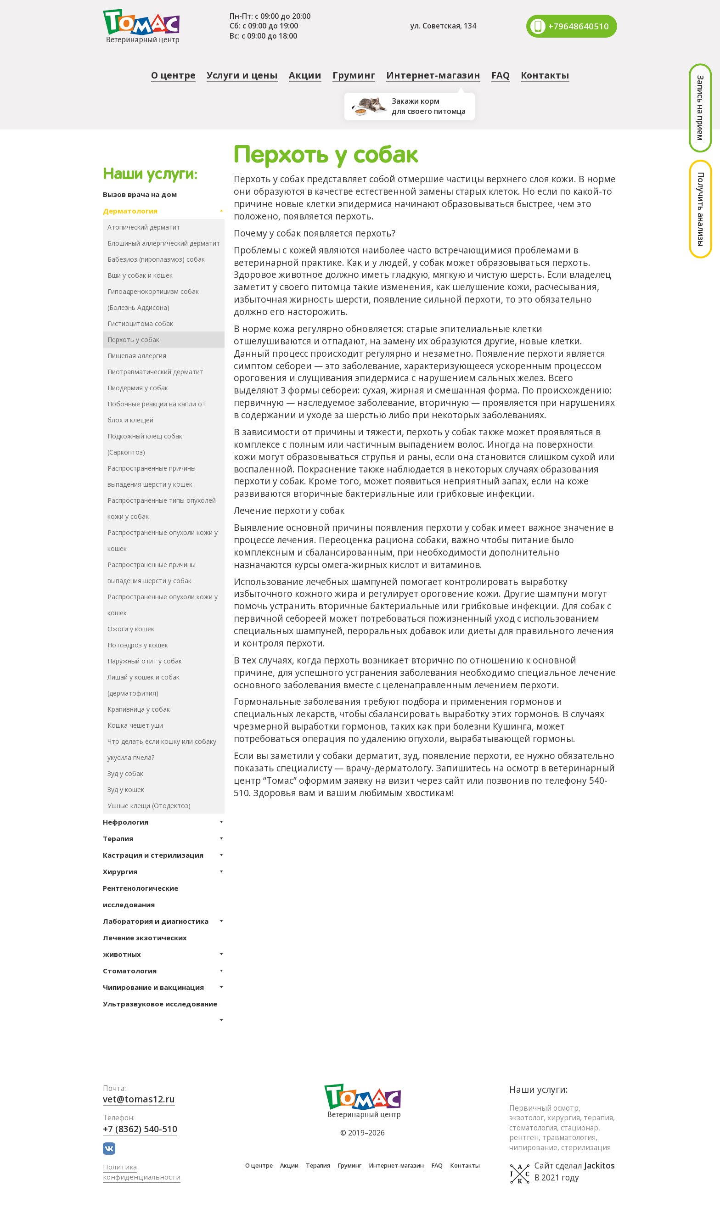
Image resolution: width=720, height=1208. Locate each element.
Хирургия (164, 871)
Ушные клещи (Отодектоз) (149, 805)
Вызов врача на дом (140, 194)
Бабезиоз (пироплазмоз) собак (156, 259)
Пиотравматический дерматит (155, 371)
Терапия (164, 838)
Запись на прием (700, 107)
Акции (305, 75)
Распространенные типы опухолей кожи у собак (161, 508)
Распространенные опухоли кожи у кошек (162, 540)
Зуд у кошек (125, 789)
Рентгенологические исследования (140, 896)
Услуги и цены (242, 75)
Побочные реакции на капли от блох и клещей (156, 411)
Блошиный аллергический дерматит (163, 243)
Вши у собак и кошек (140, 275)
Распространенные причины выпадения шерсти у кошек (151, 476)
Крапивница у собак (138, 709)
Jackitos (599, 1165)
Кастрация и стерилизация (164, 855)
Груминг (353, 75)
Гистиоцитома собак (140, 323)
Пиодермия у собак (137, 387)
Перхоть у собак (133, 339)
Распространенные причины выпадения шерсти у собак (151, 572)
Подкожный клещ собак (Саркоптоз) (144, 444)
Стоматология (164, 970)
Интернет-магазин (433, 75)
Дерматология (164, 210)
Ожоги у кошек (130, 628)
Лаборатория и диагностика (164, 921)
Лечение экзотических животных (164, 947)
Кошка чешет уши (135, 725)
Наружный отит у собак (144, 661)
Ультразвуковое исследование (164, 1005)
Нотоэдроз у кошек (137, 645)
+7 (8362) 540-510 (140, 1129)
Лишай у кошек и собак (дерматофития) (143, 685)
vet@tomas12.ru (139, 1099)
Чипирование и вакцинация (164, 987)
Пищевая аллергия (136, 355)
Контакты (545, 75)
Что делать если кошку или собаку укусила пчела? (161, 749)
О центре (173, 75)
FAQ (500, 75)
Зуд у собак (125, 773)
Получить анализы (701, 209)
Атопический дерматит (143, 227)
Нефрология (164, 822)
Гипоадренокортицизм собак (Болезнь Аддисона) (153, 299)
